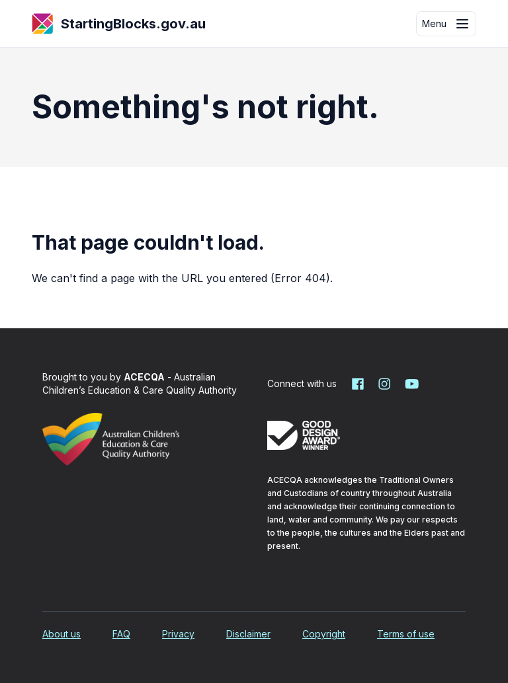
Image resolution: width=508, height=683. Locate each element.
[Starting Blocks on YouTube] (411, 384)
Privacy (178, 633)
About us (61, 633)
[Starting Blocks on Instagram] (384, 384)
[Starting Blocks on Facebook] (358, 384)
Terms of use (406, 633)
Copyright (323, 633)
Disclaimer (248, 633)
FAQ (121, 633)
